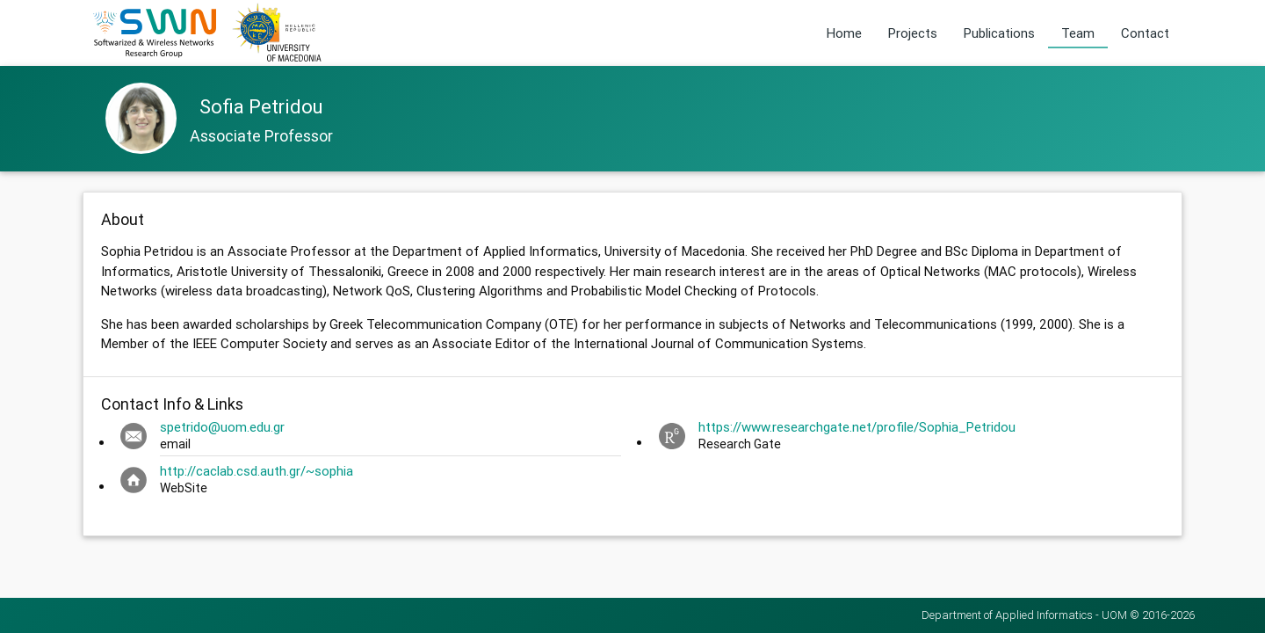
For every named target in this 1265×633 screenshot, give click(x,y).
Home (844, 33)
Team (1078, 33)
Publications (999, 33)
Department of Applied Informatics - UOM (1024, 615)
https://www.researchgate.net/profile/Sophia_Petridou (857, 426)
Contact (1145, 33)
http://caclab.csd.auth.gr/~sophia (256, 470)
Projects (912, 33)
